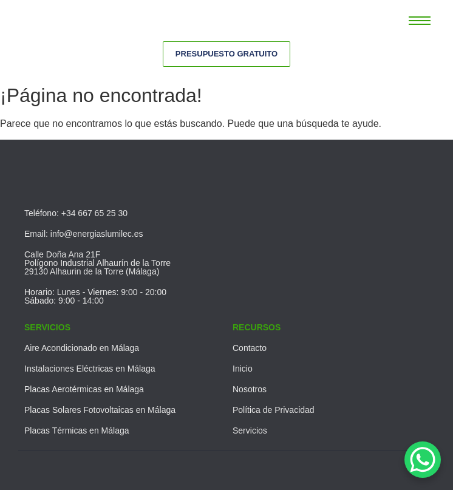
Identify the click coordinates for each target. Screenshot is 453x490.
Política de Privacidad (274, 410)
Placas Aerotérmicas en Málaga (84, 389)
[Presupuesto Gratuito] (226, 54)
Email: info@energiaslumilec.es (83, 234)
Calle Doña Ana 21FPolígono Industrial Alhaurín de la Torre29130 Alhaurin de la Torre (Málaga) (97, 263)
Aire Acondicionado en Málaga (81, 348)
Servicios (250, 430)
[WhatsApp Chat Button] (422, 459)
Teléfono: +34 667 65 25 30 (76, 213)
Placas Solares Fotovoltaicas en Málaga (99, 410)
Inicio (243, 368)
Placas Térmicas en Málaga (76, 430)
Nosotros (250, 389)
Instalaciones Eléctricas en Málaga (89, 368)
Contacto (250, 348)
